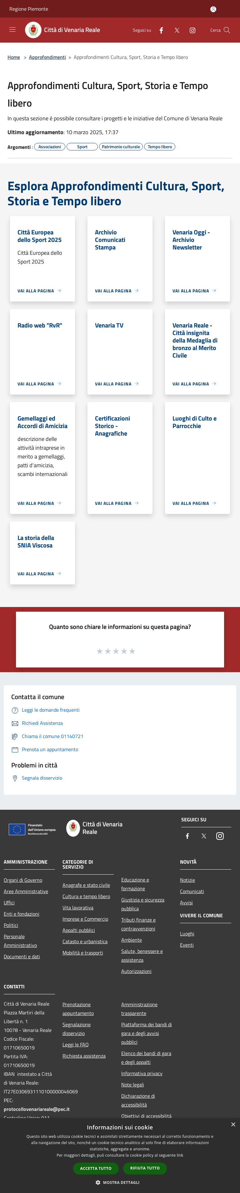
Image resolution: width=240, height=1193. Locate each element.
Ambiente (131, 940)
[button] (120, 1182)
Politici (11, 925)
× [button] (233, 1124)
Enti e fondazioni (21, 914)
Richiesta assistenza (84, 1056)
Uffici (9, 902)
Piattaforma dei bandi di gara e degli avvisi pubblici (146, 1033)
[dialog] (120, 1155)
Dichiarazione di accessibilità (138, 1100)
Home (14, 57)
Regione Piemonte (28, 9)
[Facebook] (158, 30)
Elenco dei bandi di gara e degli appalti (146, 1057)
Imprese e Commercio (85, 919)
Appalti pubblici (78, 930)
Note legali (132, 1084)
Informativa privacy (141, 1073)
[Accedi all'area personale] (213, 9)
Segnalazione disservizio (76, 1029)
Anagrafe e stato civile (86, 885)
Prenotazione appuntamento (78, 1009)
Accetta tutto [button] (96, 1168)
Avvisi (186, 902)
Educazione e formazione (135, 884)
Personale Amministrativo (20, 941)
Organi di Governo (23, 880)
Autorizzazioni (136, 971)
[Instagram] (190, 30)
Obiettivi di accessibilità (146, 1116)
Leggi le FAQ (75, 1044)
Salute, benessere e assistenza (142, 955)
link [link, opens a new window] (180, 1155)
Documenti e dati (22, 956)
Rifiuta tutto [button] (145, 1168)
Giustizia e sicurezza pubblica (142, 904)
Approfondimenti (47, 57)
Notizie (187, 880)
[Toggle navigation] (12, 29)
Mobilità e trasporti (82, 952)
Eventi (187, 945)
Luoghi (187, 933)
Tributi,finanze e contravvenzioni (138, 924)
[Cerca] (227, 30)
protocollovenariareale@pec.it (37, 1109)
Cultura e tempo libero (86, 896)
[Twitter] (174, 30)
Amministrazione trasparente (139, 1009)
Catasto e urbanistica (85, 941)
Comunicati (192, 891)
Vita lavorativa (77, 907)
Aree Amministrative (26, 891)
